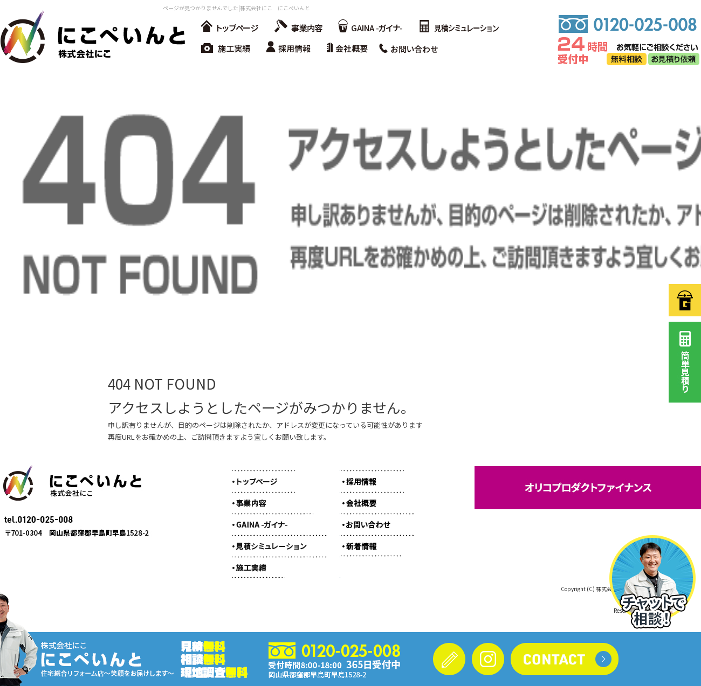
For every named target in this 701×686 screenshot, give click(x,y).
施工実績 (226, 48)
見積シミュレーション (458, 27)
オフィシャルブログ (369, 540)
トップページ (229, 27)
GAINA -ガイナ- (369, 27)
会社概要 (350, 48)
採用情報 (291, 48)
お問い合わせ (412, 48)
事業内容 (296, 27)
